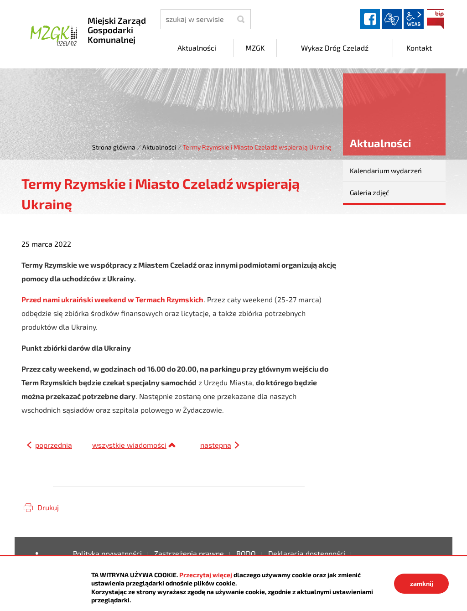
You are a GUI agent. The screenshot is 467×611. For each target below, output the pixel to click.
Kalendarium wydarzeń (386, 170)
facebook (370, 19)
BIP (435, 19)
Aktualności (159, 147)
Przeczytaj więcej (205, 575)
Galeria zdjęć (369, 192)
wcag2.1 (414, 19)
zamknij (421, 583)
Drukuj (48, 507)
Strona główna (113, 147)
